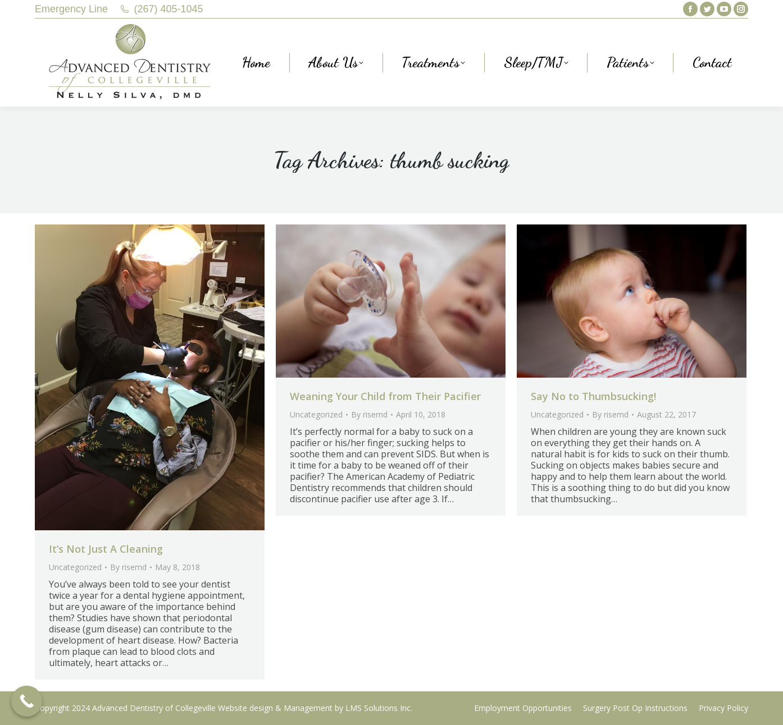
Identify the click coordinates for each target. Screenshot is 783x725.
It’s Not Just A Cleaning (106, 549)
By (128, 567)
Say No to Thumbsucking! (593, 396)
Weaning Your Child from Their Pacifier (385, 396)
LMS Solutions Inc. (378, 708)
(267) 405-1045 (168, 9)
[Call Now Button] (26, 701)
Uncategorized (75, 567)
